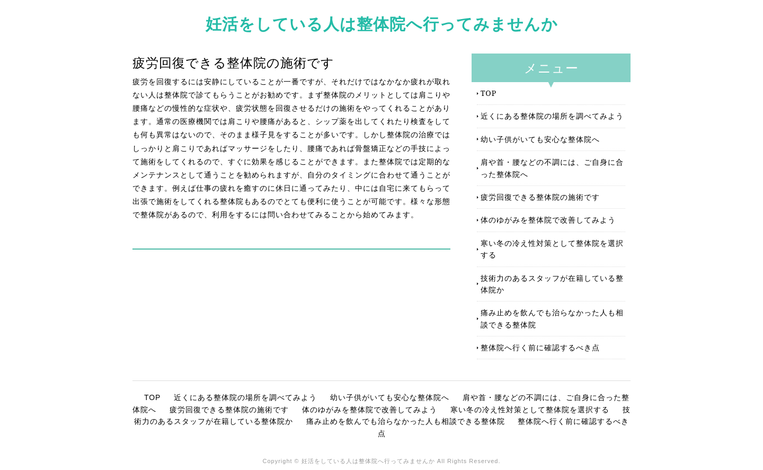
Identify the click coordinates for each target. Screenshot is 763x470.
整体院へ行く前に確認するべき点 (540, 347)
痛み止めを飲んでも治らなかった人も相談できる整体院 (552, 318)
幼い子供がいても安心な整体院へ (540, 139)
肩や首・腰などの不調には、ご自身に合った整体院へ (552, 168)
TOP (488, 93)
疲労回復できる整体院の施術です (540, 197)
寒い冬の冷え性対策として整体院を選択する (552, 249)
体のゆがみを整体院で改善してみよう (548, 220)
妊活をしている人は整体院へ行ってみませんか (382, 23)
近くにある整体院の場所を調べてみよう (552, 116)
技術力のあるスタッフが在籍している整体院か (552, 284)
